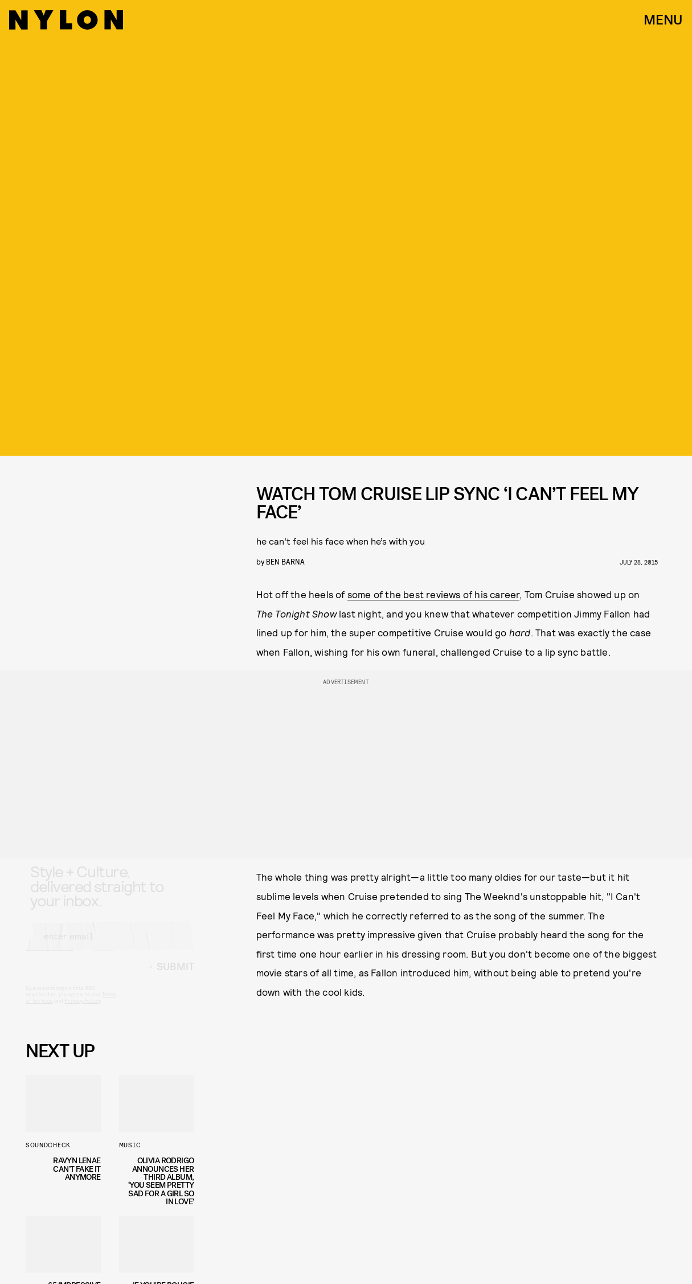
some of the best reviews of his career (433, 594)
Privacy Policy (82, 1010)
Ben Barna (285, 561)
